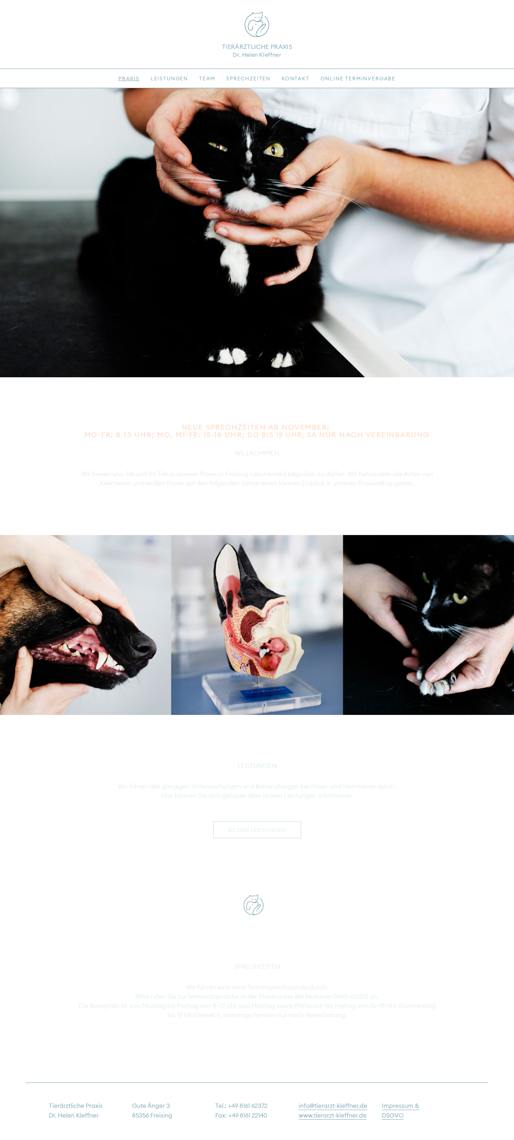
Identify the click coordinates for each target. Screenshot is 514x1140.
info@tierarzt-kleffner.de (333, 1106)
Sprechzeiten (248, 78)
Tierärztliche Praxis (257, 47)
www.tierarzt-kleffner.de (333, 1115)
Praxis (129, 78)
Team (207, 78)
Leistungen (169, 78)
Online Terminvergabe (358, 78)
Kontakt (295, 78)
